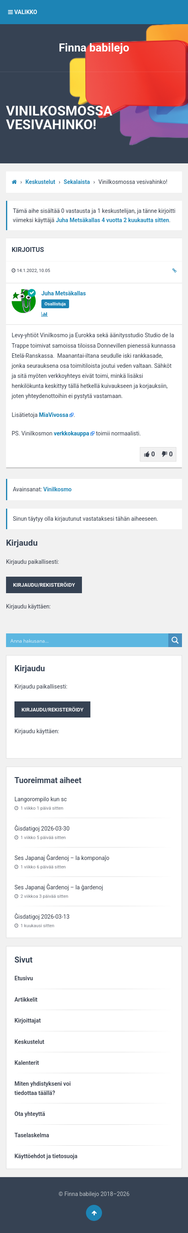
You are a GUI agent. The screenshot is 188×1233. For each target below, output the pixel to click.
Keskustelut (40, 182)
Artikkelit (25, 999)
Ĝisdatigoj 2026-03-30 (41, 828)
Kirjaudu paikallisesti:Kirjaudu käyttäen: (44, 584)
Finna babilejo (94, 47)
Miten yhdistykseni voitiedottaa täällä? (42, 1088)
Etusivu (23, 978)
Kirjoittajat (27, 1020)
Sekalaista (77, 182)
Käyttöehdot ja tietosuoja (46, 1156)
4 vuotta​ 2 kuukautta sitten (135, 220)
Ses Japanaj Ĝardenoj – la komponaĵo (61, 858)
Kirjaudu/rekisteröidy (44, 585)
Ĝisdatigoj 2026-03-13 (41, 916)
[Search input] (87, 640)
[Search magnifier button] (175, 640)
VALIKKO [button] (22, 12)
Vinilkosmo (57, 489)
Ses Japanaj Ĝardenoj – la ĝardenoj (58, 887)
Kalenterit (26, 1063)
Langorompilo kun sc (40, 799)
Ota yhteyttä (29, 1114)
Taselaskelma (31, 1135)
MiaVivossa (53, 415)
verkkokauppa (71, 433)
